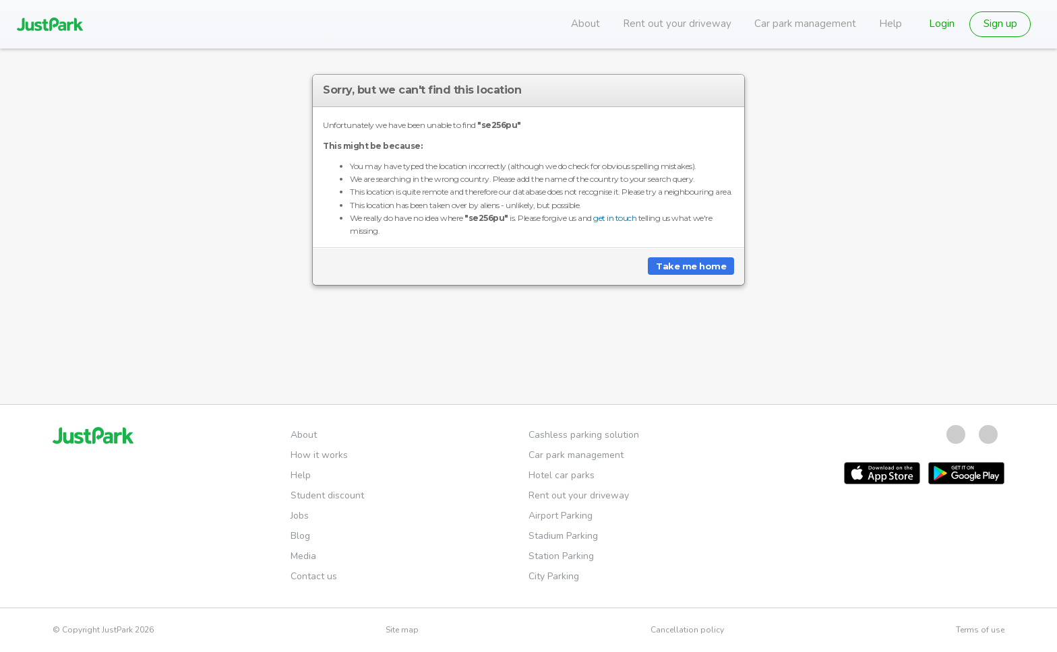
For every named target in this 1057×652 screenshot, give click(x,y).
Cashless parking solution (583, 434)
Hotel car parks (561, 475)
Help (890, 23)
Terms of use (980, 629)
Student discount (327, 495)
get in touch (614, 218)
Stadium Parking (563, 535)
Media (303, 556)
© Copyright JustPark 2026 (103, 629)
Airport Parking (560, 515)
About (585, 23)
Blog (300, 535)
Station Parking (561, 556)
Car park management (805, 23)
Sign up (1000, 23)
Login (942, 23)
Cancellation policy (687, 629)
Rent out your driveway (677, 23)
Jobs (300, 515)
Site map (402, 629)
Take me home (691, 266)
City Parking (553, 576)
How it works (319, 455)
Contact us (314, 576)
